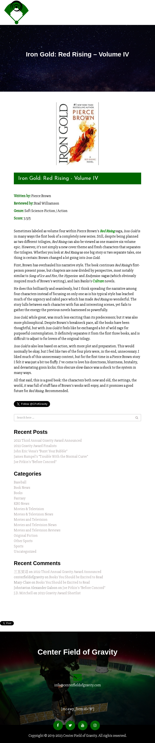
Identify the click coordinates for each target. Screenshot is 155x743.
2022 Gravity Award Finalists (35, 446)
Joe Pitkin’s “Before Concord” (35, 462)
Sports (18, 546)
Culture (98, 281)
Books (18, 493)
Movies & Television (29, 509)
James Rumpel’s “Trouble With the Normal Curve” (51, 456)
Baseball (20, 482)
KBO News (21, 503)
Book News (22, 487)
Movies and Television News (35, 525)
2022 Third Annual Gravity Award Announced (48, 440)
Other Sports (23, 541)
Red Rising (107, 231)
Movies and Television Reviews (37, 530)
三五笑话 (21, 572)
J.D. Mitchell (23, 593)
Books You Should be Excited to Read (76, 577)
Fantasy (20, 498)
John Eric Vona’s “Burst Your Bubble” (40, 451)
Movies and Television (30, 519)
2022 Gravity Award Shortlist (59, 593)
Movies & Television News (33, 514)
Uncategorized (25, 551)
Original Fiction (26, 535)
